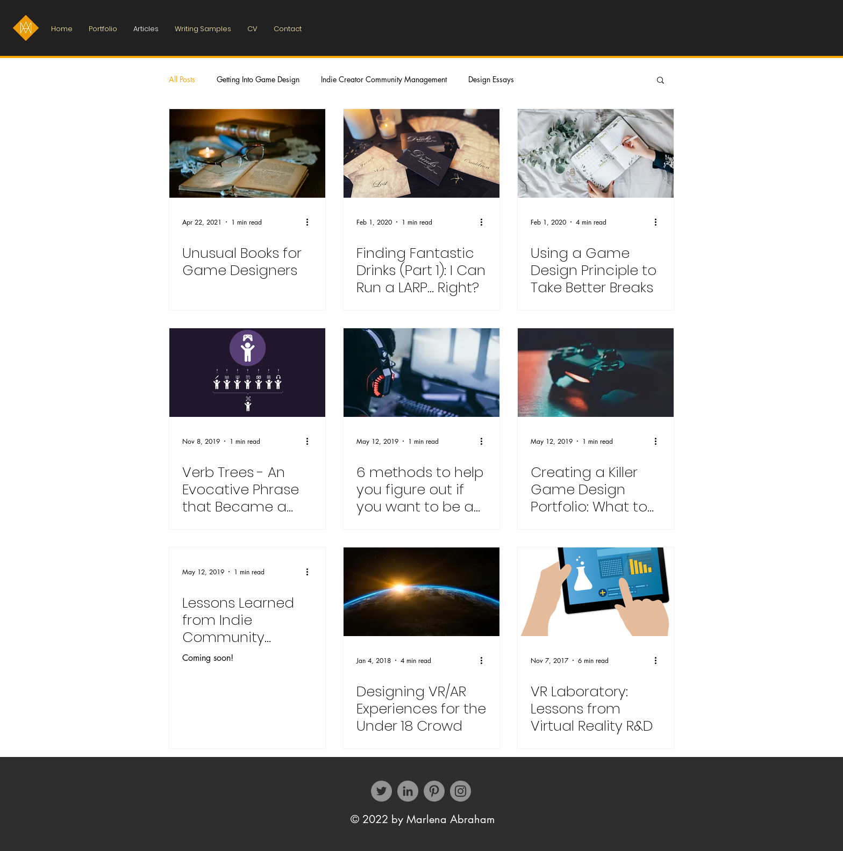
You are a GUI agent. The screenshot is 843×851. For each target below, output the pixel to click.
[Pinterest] (434, 791)
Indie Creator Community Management (384, 79)
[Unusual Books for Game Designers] (247, 153)
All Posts (182, 79)
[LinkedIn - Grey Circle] (407, 791)
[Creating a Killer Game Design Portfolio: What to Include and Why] (596, 372)
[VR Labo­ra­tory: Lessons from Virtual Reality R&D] (596, 591)
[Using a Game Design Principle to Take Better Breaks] (596, 153)
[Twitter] (381, 791)
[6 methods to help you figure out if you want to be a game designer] (421, 372)
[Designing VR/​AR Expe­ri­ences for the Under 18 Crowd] (421, 591)
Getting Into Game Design (258, 79)
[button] (660, 80)
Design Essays (491, 79)
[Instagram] (460, 791)
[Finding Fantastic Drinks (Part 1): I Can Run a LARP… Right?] (421, 153)
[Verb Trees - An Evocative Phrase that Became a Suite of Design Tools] (247, 372)
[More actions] (310, 221)
